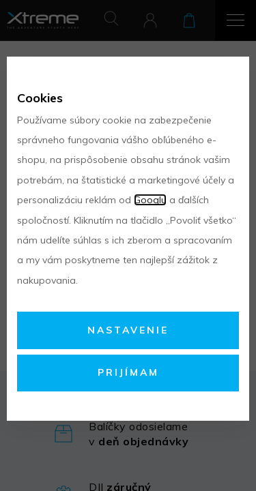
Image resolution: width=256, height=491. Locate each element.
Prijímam (128, 372)
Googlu (150, 200)
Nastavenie (128, 330)
